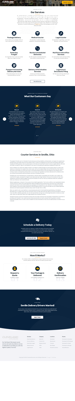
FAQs (40, 345)
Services (21, 2)
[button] (21, 2)
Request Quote (43, 238)
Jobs (40, 347)
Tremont (52, 343)
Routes (35, 2)
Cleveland (52, 339)
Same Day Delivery (31, 339)
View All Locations (54, 347)
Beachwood (52, 341)
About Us (41, 339)
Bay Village (52, 345)
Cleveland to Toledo (66, 343)
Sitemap (54, 357)
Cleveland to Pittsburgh (67, 341)
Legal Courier (30, 347)
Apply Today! (37, 317)
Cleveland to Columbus (67, 339)
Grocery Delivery (30, 341)
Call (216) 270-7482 (55, 2)
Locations (28, 2)
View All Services (37, 81)
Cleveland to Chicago (66, 345)
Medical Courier (30, 345)
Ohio (40, 13)
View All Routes (65, 347)
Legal (49, 357)
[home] (8, 2)
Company (41, 2)
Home (32, 13)
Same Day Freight (31, 343)
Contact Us (41, 341)
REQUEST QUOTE (67, 2)
